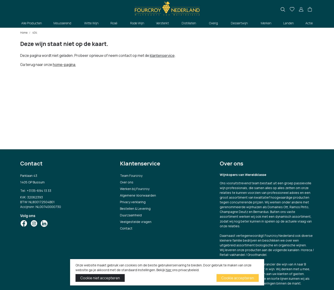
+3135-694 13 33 (39, 190)
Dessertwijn (239, 23)
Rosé (113, 23)
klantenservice (162, 55)
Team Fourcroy (131, 175)
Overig (213, 23)
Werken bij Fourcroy (134, 189)
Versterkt (162, 23)
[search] (283, 9)
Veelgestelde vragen (135, 222)
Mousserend (62, 23)
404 (34, 33)
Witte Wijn (91, 23)
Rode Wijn (137, 23)
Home (23, 33)
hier (169, 270)
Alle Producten (31, 23)
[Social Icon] (23, 223)
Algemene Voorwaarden (138, 195)
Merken (266, 23)
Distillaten (189, 23)
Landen (288, 23)
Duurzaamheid (131, 215)
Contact (126, 228)
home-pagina (64, 64)
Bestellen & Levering (135, 208)
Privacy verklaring (133, 202)
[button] (310, 9)
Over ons (126, 182)
